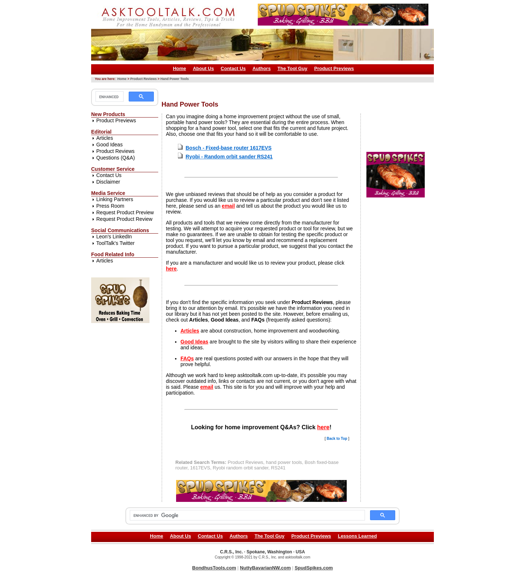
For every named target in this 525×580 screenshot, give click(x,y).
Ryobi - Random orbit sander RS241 (229, 157)
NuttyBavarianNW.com (265, 568)
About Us (203, 68)
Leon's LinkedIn (114, 236)
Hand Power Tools (174, 79)
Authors (262, 68)
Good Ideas (109, 144)
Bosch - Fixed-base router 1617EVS (229, 148)
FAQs (187, 358)
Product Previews (334, 68)
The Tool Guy (292, 68)
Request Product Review (124, 219)
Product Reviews (143, 79)
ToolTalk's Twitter (115, 243)
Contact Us (233, 68)
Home (179, 68)
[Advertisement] (294, 88)
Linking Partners (114, 199)
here (171, 269)
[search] (108, 96)
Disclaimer (108, 182)
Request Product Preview (125, 212)
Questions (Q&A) (115, 158)
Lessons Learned (357, 536)
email (228, 206)
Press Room (110, 206)
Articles (104, 138)
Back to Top (337, 439)
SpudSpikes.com (314, 568)
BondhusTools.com (214, 568)
